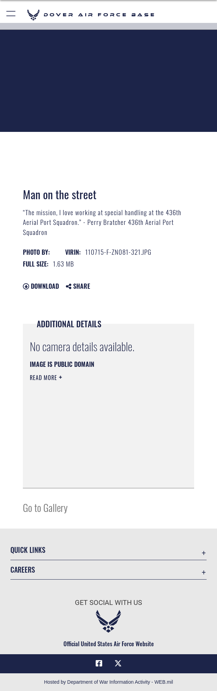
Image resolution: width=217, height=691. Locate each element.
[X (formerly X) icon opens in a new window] (118, 663)
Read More (44, 377)
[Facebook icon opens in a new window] (99, 663)
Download (41, 285)
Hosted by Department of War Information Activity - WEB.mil (108, 682)
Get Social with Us (108, 602)
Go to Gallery (45, 507)
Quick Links (27, 550)
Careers (22, 569)
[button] (11, 15)
